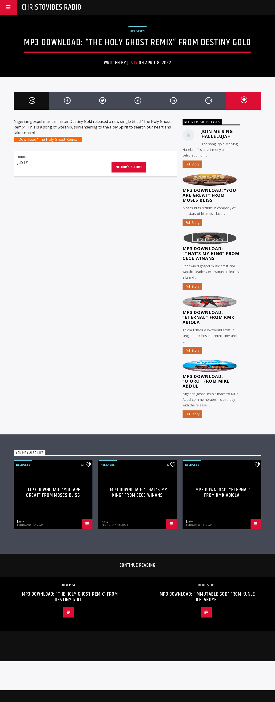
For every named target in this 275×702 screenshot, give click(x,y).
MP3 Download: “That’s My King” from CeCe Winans (211, 253)
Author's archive (129, 167)
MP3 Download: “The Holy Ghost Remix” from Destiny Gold (70, 597)
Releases (137, 31)
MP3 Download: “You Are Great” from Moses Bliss (209, 195)
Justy (132, 63)
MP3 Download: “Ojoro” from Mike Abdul (206, 381)
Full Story (192, 164)
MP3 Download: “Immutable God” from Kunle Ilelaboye (207, 597)
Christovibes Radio (51, 7)
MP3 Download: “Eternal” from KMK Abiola (208, 317)
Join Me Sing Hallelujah (217, 133)
